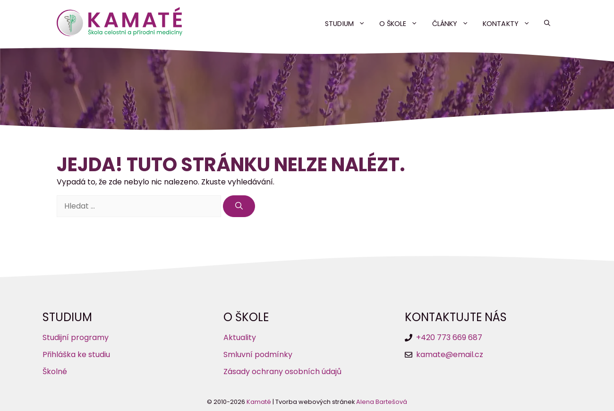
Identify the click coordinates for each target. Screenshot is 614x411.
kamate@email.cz (449, 354)
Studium (348, 23)
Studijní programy (76, 337)
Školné (55, 371)
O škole (402, 23)
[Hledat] (239, 206)
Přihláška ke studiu (76, 354)
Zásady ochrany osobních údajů (282, 371)
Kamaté (259, 402)
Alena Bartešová (381, 402)
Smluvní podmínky (257, 354)
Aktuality (239, 337)
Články (454, 23)
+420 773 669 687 (449, 337)
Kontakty (510, 23)
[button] (547, 23)
